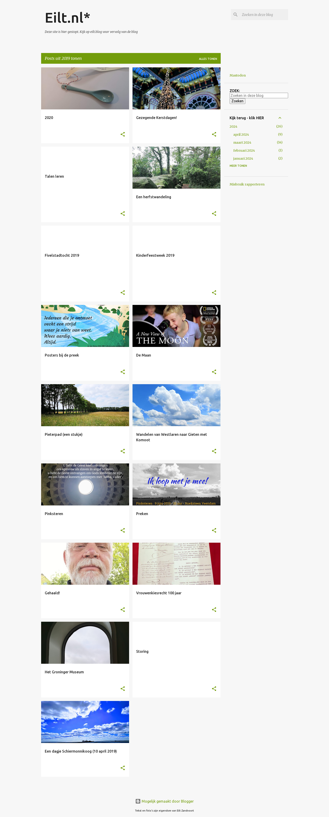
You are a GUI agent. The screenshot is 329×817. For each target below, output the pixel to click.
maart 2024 (242, 142)
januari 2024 (243, 158)
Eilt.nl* (67, 17)
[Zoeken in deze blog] (264, 14)
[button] (122, 135)
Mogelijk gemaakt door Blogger (164, 801)
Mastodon (238, 75)
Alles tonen (208, 58)
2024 (233, 126)
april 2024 (241, 134)
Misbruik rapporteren (247, 184)
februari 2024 (244, 150)
